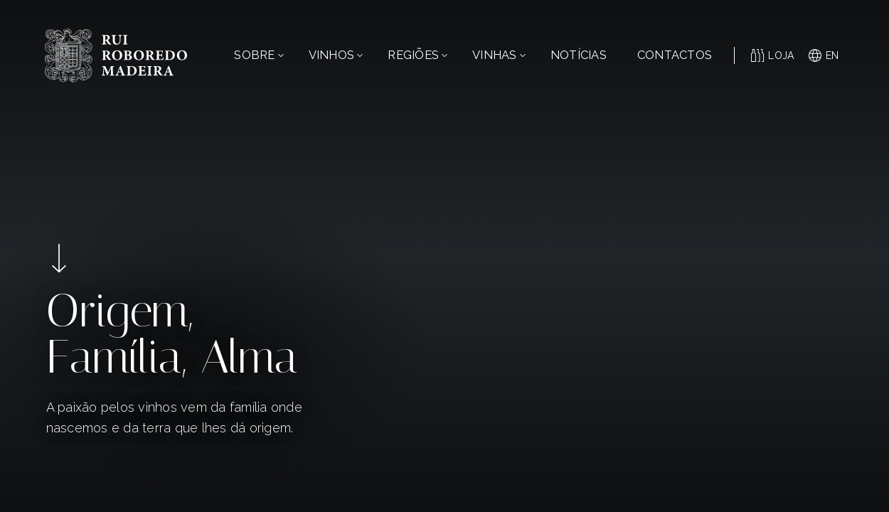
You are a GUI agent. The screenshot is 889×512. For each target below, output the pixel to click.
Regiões (417, 55)
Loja (772, 55)
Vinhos (336, 55)
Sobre (258, 55)
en (824, 55)
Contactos (674, 55)
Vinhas (499, 55)
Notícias (578, 55)
